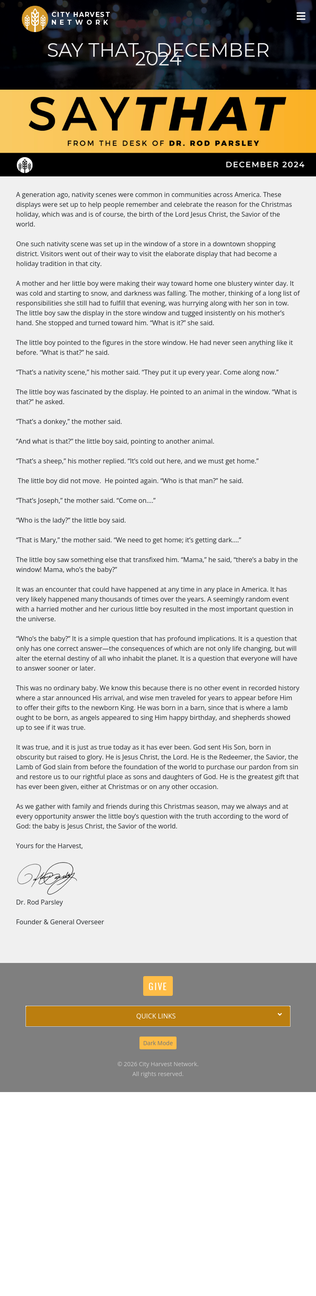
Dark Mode (158, 1043)
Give (158, 986)
